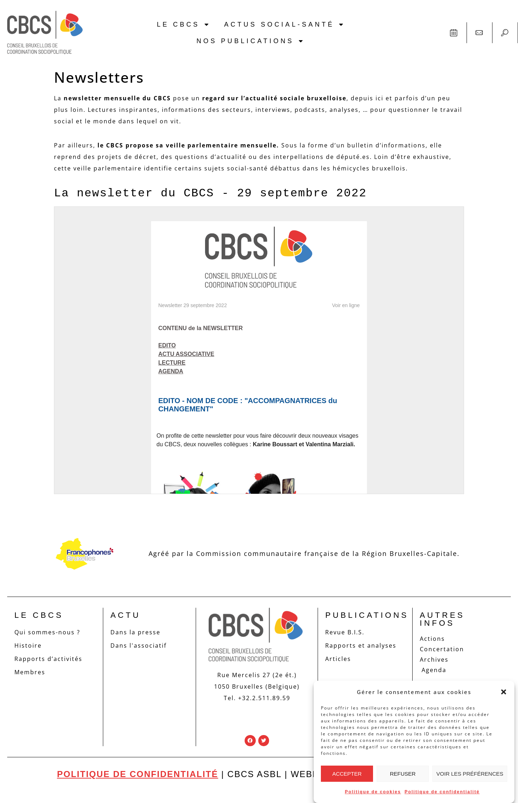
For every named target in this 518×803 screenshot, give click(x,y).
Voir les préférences (469, 774)
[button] (503, 691)
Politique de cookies (373, 791)
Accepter (347, 774)
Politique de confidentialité (442, 791)
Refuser (403, 774)
